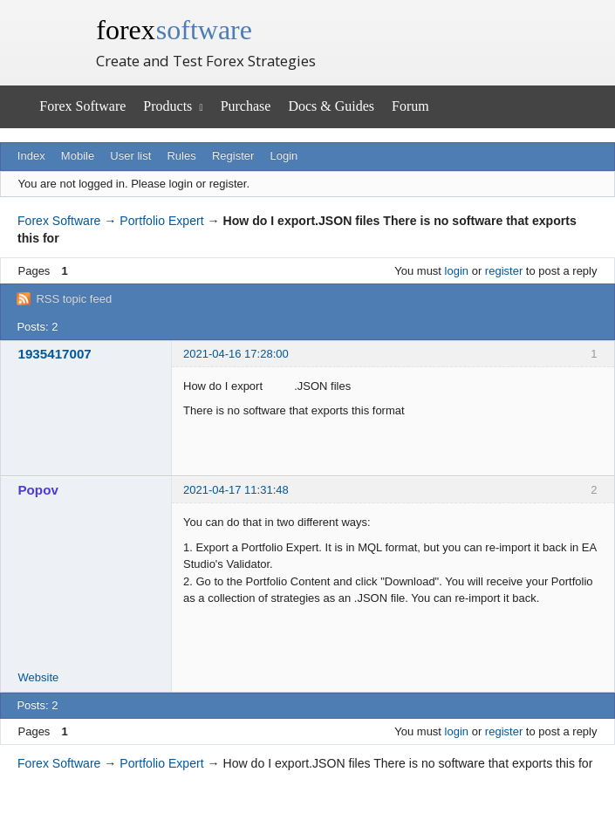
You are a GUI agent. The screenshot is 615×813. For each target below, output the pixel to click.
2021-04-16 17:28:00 (236, 353)
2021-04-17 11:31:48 (236, 489)
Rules (181, 155)
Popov (38, 489)
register (504, 270)
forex (174, 29)
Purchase (246, 106)
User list (130, 155)
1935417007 (55, 353)
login (456, 270)
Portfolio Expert (161, 221)
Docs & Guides (331, 106)
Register (233, 155)
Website (38, 677)
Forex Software (82, 106)
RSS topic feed (74, 298)
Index (31, 155)
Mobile (77, 155)
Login (284, 155)
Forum (410, 106)
